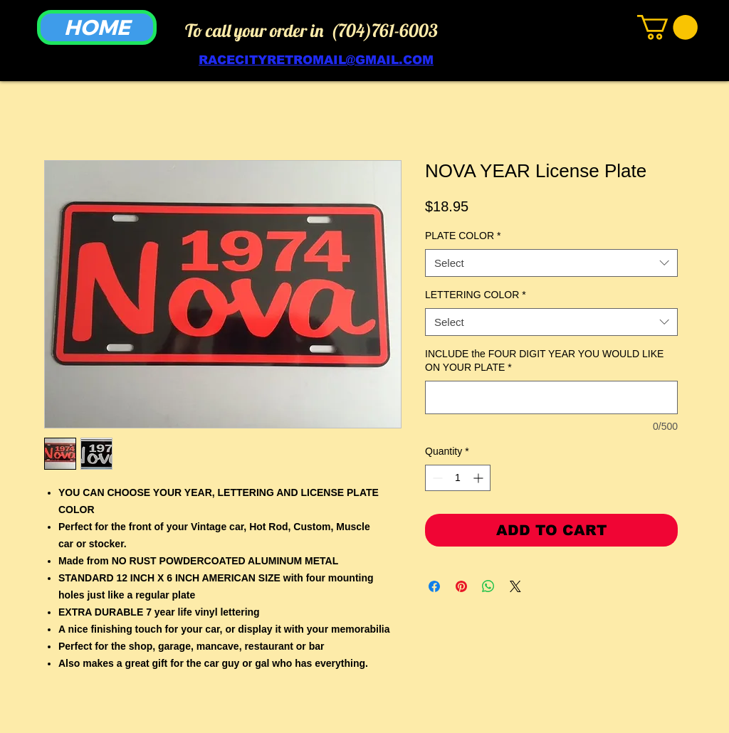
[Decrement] (436, 477)
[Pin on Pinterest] (461, 586)
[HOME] (97, 27)
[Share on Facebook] (434, 586)
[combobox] (551, 263)
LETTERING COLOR (475, 294)
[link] (667, 27)
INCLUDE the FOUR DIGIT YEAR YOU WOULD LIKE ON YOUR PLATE (544, 361)
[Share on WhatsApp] (488, 586)
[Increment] (479, 477)
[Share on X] (515, 586)
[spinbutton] (458, 477)
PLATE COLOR (462, 235)
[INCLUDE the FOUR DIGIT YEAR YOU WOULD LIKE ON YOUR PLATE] (551, 397)
